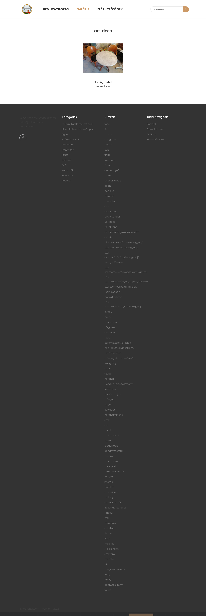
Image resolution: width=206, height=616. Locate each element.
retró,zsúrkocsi (112, 353)
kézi (106, 518)
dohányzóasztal (113, 451)
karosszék (110, 523)
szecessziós (111, 461)
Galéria (83, 9)
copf (107, 368)
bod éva (109, 191)
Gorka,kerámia (113, 297)
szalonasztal (111, 435)
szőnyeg (109, 399)
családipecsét (112, 502)
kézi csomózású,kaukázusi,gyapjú (123, 242)
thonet (108, 533)
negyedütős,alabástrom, (119, 348)
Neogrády (110, 363)
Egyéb (65, 134)
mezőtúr (109, 559)
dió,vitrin (109, 237)
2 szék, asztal (102, 82)
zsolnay (108, 497)
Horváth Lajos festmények (77, 129)
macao (108, 134)
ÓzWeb (46, 608)
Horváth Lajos (112, 394)
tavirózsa (109, 160)
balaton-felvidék (114, 471)
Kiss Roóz (109, 221)
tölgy (107, 574)
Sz (105, 129)
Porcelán (67, 144)
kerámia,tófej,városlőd (117, 342)
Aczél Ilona (110, 227)
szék (107, 420)
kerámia (109, 196)
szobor (108, 373)
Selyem (108, 404)
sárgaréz (109, 327)
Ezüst (65, 155)
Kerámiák (67, 170)
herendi (109, 378)
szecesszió (110, 322)
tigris (107, 155)
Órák (65, 165)
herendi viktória (113, 415)
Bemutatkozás (56, 9)
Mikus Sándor (112, 216)
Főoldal (151, 124)
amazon (109, 456)
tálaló (107, 590)
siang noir (110, 139)
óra (106, 206)
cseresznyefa (112, 170)
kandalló (109, 201)
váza (107, 538)
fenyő (107, 579)
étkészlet (109, 409)
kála (106, 149)
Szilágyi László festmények (77, 124)
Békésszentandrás (115, 507)
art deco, (109, 332)
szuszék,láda (111, 492)
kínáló (108, 144)
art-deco (109, 528)
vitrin (107, 564)
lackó (107, 175)
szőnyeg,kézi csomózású (118, 358)
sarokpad (110, 466)
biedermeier (111, 445)
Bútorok (66, 160)
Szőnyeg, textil (70, 139)
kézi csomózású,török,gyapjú (121, 247)
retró (107, 337)
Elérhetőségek (110, 9)
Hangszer (67, 175)
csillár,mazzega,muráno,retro (121, 232)
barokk (108, 430)
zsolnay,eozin (112, 292)
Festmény (68, 149)
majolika (109, 543)
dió (106, 425)
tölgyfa (108, 476)
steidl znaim (111, 549)
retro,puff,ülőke (113, 262)
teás (107, 124)
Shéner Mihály (112, 180)
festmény (110, 389)
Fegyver (67, 180)
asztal (107, 440)
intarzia (108, 482)
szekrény (109, 554)
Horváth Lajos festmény (118, 384)
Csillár (108, 317)
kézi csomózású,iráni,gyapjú (120, 286)
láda (107, 165)
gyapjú (108, 311)
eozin (107, 185)
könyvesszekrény (114, 569)
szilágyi (108, 512)
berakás (109, 487)
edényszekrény (113, 585)
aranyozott (110, 211)
